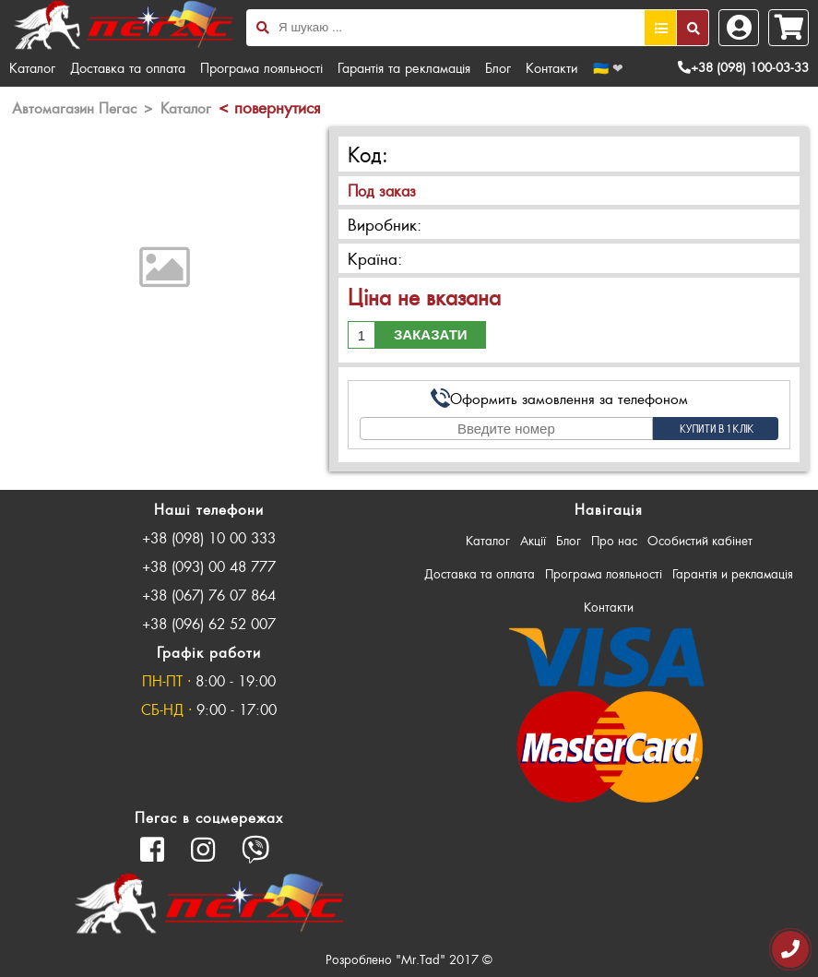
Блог (498, 67)
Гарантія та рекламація (404, 67)
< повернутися (269, 107)
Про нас (614, 540)
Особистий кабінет (700, 540)
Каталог (32, 67)
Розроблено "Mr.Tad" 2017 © (409, 959)
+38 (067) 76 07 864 (209, 594)
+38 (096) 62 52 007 (209, 623)
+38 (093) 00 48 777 (209, 566)
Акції (533, 540)
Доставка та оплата (127, 67)
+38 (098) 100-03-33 (743, 67)
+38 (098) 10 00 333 (209, 537)
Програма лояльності (261, 67)
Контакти (552, 67)
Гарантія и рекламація (732, 573)
